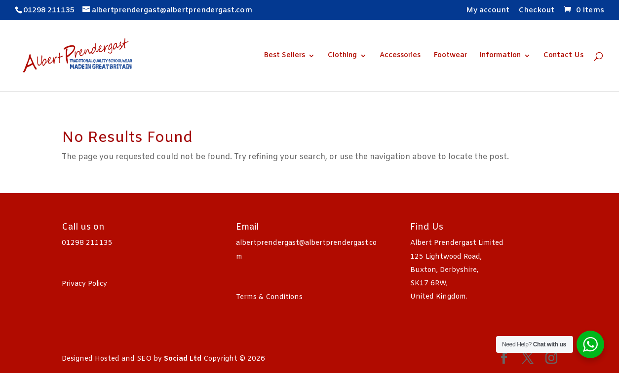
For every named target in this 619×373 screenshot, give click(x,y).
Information (500, 56)
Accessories (400, 56)
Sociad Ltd (182, 359)
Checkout (536, 11)
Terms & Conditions (269, 297)
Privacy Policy (84, 284)
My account (487, 11)
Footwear (450, 56)
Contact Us (563, 56)
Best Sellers (284, 56)
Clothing (342, 56)
